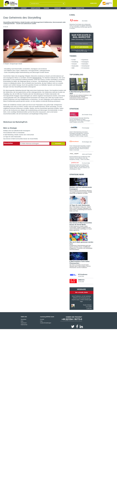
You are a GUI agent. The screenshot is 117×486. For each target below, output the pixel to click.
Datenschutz (24, 324)
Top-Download (76, 75)
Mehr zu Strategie (10, 128)
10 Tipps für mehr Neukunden (12, 136)
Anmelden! (58, 143)
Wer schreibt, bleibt (81, 292)
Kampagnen (85, 62)
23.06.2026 (81, 276)
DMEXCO (81, 280)
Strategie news (77, 175)
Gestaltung (75, 62)
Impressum (24, 323)
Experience (85, 60)
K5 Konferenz (82, 274)
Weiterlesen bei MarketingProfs (15, 122)
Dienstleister (35, 8)
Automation (85, 64)
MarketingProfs (37, 77)
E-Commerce (85, 68)
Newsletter (80, 8)
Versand (74, 64)
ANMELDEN (93, 3)
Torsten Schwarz (87, 305)
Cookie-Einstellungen (45, 323)
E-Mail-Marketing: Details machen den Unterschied (18, 134)
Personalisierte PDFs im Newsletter (14, 132)
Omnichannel (85, 66)
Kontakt (42, 319)
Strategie (74, 109)
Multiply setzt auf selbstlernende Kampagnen (16, 130)
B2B (73, 68)
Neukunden (75, 66)
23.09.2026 (81, 282)
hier (86, 51)
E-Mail (72, 15)
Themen (73, 56)
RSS (22, 321)
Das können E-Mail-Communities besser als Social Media (20, 138)
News (12, 8)
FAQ (41, 321)
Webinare (57, 8)
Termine (46, 8)
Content (24, 8)
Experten (69, 8)
